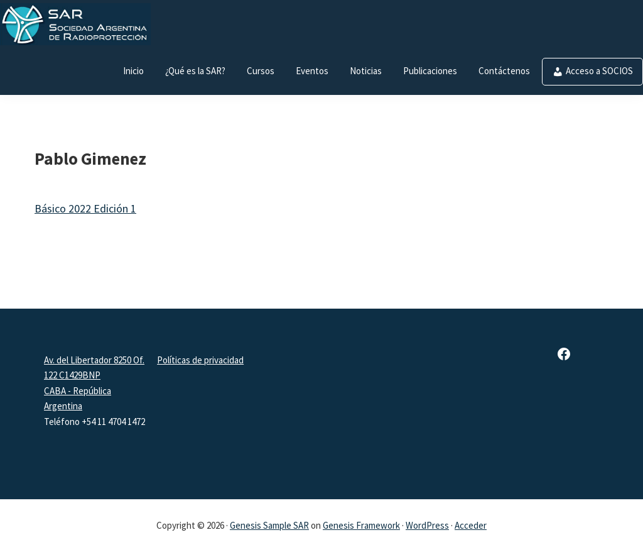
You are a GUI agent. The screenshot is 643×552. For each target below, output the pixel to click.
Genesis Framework (361, 525)
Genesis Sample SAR (269, 525)
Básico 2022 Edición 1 (85, 208)
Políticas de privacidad (200, 360)
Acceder (471, 525)
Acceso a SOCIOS (599, 71)
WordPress (427, 525)
